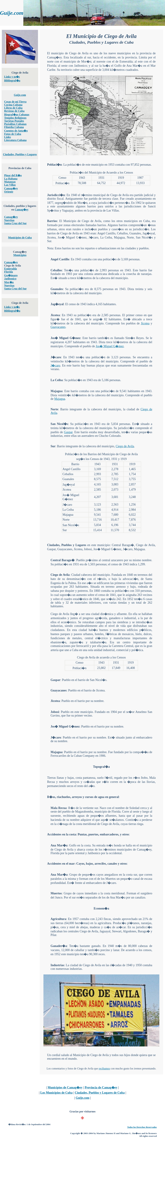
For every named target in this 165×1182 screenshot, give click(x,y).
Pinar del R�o (13, 175)
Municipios (19, 255)
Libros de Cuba (13, 107)
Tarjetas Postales (14, 120)
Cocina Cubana (13, 104)
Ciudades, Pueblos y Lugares (20, 154)
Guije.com (20, 94)
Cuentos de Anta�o (16, 130)
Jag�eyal (57, 304)
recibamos (104, 1068)
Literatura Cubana (15, 140)
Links (7, 137)
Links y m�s (12, 76)
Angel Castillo (59, 259)
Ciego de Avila (125, 446)
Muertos (56, 893)
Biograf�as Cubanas (16, 114)
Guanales (56, 289)
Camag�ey (11, 188)
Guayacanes (57, 327)
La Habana (10, 178)
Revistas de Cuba (14, 110)
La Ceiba (56, 380)
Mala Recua (58, 808)
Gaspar (68, 432)
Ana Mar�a (58, 845)
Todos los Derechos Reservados (142, 1127)
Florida (8, 271)
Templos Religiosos (15, 117)
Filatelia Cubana (14, 127)
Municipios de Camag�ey (65, 1087)
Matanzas (10, 181)
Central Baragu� (62, 560)
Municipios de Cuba (20, 237)
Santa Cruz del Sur (15, 223)
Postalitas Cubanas (15, 124)
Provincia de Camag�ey (101, 1087)
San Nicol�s (59, 424)
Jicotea (55, 315)
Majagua (56, 391)
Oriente (8, 191)
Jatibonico (10, 278)
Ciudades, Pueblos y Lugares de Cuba (100, 1092)
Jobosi (54, 712)
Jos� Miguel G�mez (65, 338)
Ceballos (56, 270)
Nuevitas (9, 220)
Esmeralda (10, 268)
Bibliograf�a (12, 80)
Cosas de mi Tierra (15, 101)
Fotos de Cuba (12, 133)
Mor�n (9, 282)
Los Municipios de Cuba (56, 1092)
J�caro (55, 357)
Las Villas (10, 184)
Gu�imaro (11, 275)
